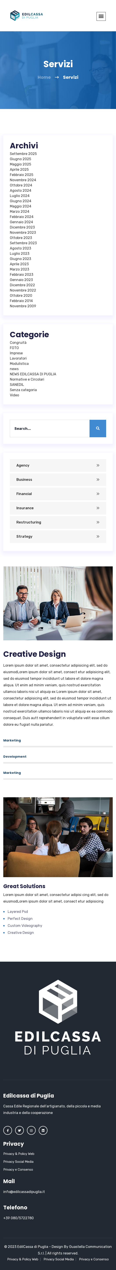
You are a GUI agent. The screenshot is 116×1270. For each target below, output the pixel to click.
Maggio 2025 (20, 164)
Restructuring (28, 522)
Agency (22, 465)
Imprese (16, 353)
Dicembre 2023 (22, 227)
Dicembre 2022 (22, 285)
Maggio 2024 (20, 206)
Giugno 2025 (20, 159)
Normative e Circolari (27, 379)
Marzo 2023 (19, 269)
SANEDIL (17, 385)
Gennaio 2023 (21, 280)
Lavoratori (18, 358)
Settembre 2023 (23, 243)
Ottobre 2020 (21, 295)
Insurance (25, 508)
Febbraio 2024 (21, 217)
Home (44, 77)
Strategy (24, 536)
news (14, 369)
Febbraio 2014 (21, 301)
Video (14, 395)
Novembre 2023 (23, 232)
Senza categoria (23, 390)
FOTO (14, 348)
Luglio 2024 (20, 196)
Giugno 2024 (20, 201)
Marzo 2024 (19, 211)
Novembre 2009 (23, 306)
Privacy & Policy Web (18, 1154)
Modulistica (19, 364)
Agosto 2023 (20, 248)
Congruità (18, 343)
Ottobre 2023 (21, 238)
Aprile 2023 (19, 264)
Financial (24, 494)
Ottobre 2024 (21, 185)
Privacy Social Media (18, 1162)
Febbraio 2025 (21, 175)
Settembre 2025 (23, 154)
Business (24, 480)
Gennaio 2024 (21, 222)
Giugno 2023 (20, 259)
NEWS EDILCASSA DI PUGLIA (33, 374)
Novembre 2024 (23, 180)
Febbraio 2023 (21, 274)
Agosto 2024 (20, 190)
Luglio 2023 (19, 253)
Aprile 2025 (19, 169)
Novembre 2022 (23, 290)
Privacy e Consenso (18, 1170)
